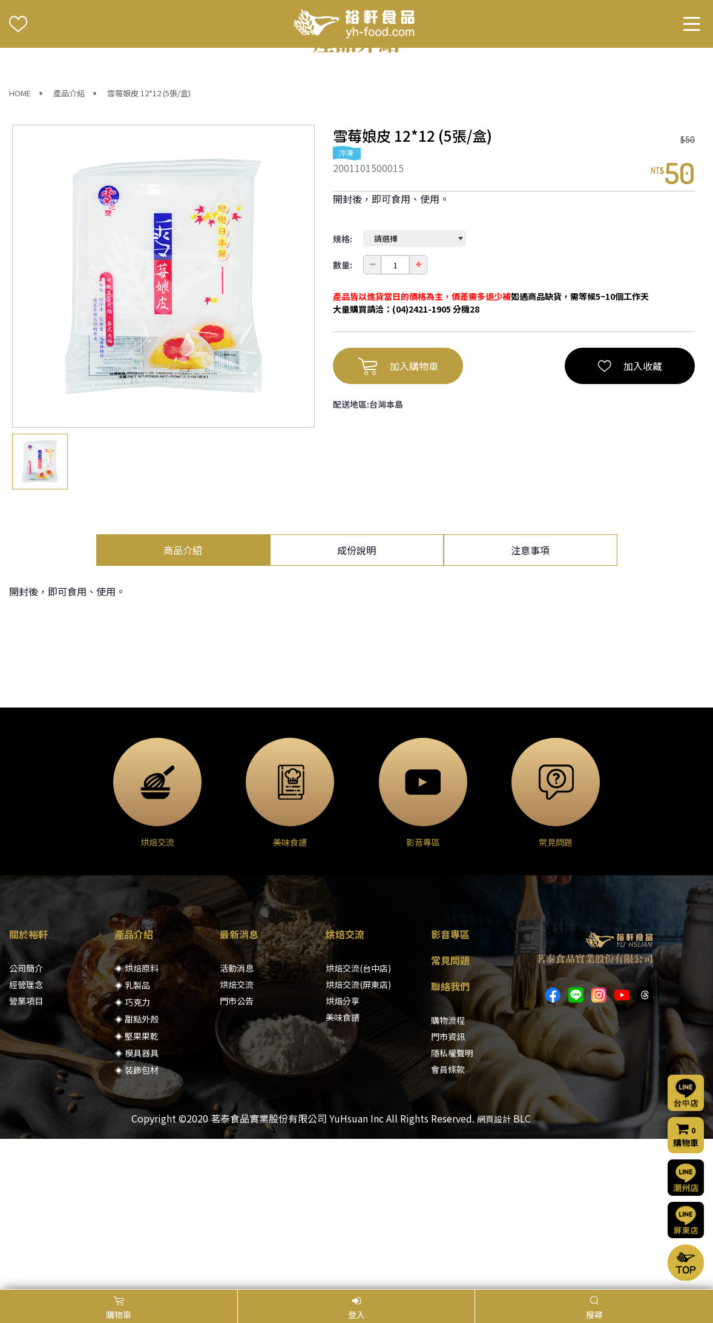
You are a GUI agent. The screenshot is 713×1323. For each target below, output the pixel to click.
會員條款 (448, 1219)
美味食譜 (343, 1167)
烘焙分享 (343, 1151)
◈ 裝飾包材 (136, 1220)
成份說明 (356, 700)
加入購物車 (398, 516)
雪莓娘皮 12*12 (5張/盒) (149, 243)
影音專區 (450, 1084)
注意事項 (530, 700)
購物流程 (448, 1170)
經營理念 (26, 1135)
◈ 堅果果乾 (136, 1186)
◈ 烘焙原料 (136, 1118)
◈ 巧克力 (132, 1152)
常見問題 (450, 1110)
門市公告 (237, 1151)
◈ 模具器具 (136, 1203)
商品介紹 (182, 700)
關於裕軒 (28, 1084)
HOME (20, 243)
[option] (163, 426)
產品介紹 (69, 243)
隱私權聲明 (452, 1203)
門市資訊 (448, 1187)
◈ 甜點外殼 (136, 1169)
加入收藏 (630, 516)
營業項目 (26, 1151)
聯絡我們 (450, 1136)
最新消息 (239, 1084)
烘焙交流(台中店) (358, 1118)
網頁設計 (494, 1269)
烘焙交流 (237, 1135)
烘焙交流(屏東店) (358, 1135)
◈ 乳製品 (132, 1135)
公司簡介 (26, 1118)
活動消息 (237, 1118)
